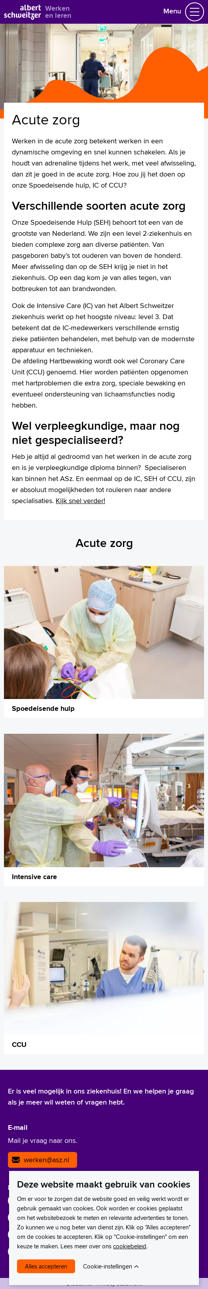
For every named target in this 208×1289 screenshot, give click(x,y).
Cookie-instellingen (107, 1266)
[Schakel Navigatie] (194, 11)
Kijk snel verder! (80, 500)
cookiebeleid (129, 1246)
